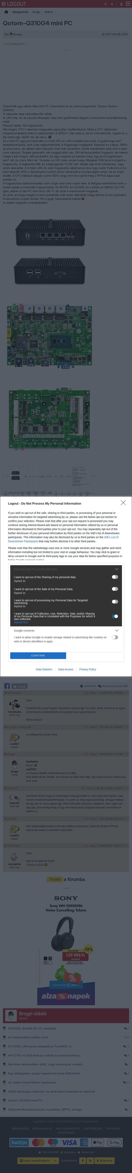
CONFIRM (38, 655)
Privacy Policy (87, 669)
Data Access (65, 669)
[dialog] (66, 586)
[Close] (124, 504)
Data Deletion (44, 669)
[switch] (115, 577)
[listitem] (66, 569)
